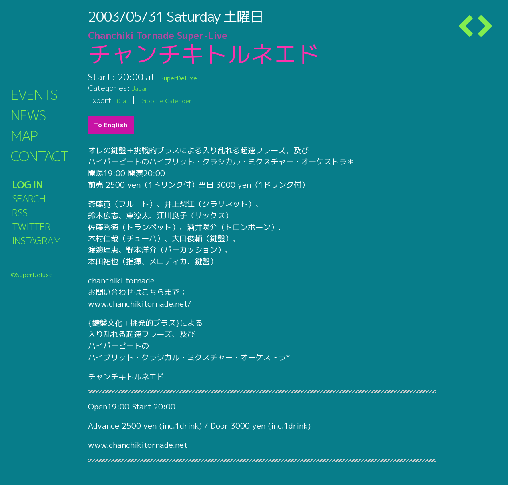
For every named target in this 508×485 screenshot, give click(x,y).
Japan (142, 87)
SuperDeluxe (187, 76)
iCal (123, 100)
